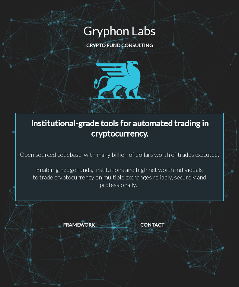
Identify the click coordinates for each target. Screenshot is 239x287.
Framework (79, 224)
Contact (152, 224)
